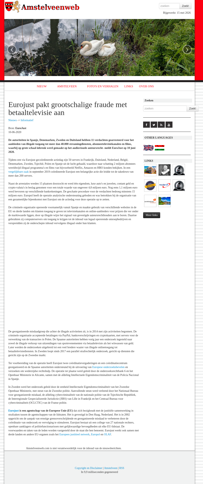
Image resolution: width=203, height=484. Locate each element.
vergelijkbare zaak (18, 171)
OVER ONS (146, 86)
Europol (95, 434)
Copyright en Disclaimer (88, 468)
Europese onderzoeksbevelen (108, 367)
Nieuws (12, 120)
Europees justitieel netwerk (74, 434)
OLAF (107, 434)
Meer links (152, 215)
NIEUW (42, 86)
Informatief (27, 120)
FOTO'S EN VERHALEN (102, 86)
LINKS (128, 86)
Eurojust (13, 410)
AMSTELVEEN (67, 86)
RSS (121, 468)
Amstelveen (110, 468)
